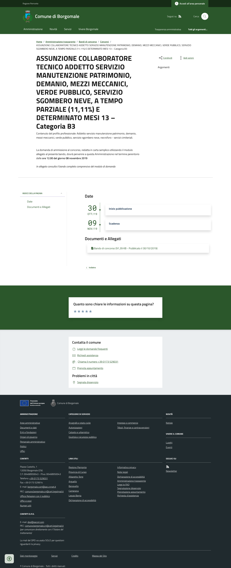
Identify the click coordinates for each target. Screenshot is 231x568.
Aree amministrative (30, 423)
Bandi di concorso (88, 41)
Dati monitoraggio (28, 556)
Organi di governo (28, 437)
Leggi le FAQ (123, 484)
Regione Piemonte (30, 3)
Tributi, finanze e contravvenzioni (133, 427)
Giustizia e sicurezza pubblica (82, 437)
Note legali (122, 472)
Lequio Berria (75, 495)
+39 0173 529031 (38, 478)
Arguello (73, 481)
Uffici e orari (26, 501)
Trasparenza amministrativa (168, 29)
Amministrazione (33, 29)
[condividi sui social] (165, 58)
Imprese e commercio (127, 423)
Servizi (67, 29)
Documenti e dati (28, 427)
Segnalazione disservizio (129, 488)
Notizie (169, 423)
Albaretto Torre (76, 476)
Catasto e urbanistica (79, 432)
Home (39, 41)
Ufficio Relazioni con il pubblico (35, 496)
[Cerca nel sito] (203, 16)
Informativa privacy (126, 467)
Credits (74, 556)
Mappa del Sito (99, 556)
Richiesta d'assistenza (128, 495)
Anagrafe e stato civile (80, 423)
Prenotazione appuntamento (131, 492)
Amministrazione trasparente (60, 41)
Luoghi (169, 442)
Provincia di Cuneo (77, 472)
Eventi (169, 447)
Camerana (74, 491)
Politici (23, 446)
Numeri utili (25, 505)
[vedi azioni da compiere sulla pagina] (186, 58)
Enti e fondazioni (28, 432)
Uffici (22, 451)
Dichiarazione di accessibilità (82, 500)
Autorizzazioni (75, 427)
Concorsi (104, 41)
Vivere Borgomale (88, 29)
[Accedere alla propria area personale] (189, 3)
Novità (53, 29)
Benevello (74, 486)
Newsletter (171, 471)
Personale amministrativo (32, 441)
